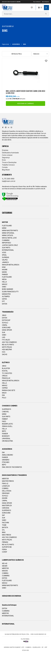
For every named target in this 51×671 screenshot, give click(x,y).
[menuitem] (25, 262)
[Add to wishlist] (46, 61)
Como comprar (7, 155)
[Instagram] (5, 127)
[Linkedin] (8, 127)
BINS (4, 30)
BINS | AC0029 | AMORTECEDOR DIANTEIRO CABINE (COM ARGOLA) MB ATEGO (25, 92)
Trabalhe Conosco (8, 165)
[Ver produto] (25, 72)
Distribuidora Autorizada (10, 153)
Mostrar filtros (17, 54)
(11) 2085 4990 (8, 179)
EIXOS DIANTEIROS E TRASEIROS (14, 475)
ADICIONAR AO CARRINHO (25, 103)
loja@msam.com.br (8, 181)
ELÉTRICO (6, 362)
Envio (4, 160)
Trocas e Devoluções (9, 162)
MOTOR (5, 222)
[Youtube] (11, 127)
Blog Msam (6, 170)
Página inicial (5, 44)
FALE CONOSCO (36, 1)
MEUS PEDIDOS (45, 1)
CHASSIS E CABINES (9, 406)
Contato (5, 167)
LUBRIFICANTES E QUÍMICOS (13, 560)
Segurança (6, 157)
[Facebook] (3, 127)
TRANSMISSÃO (7, 312)
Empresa (5, 150)
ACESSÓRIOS (16, 44)
